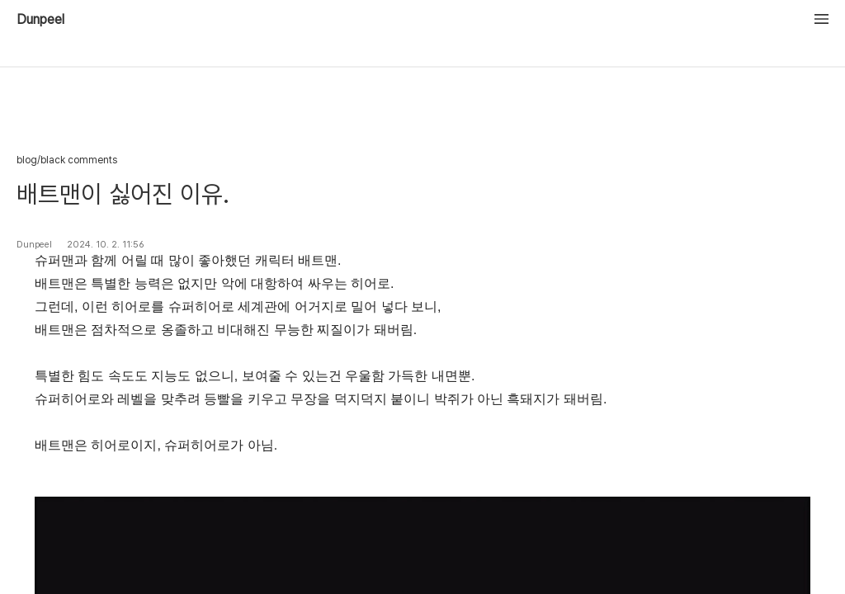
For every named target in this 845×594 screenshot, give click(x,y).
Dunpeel (40, 19)
